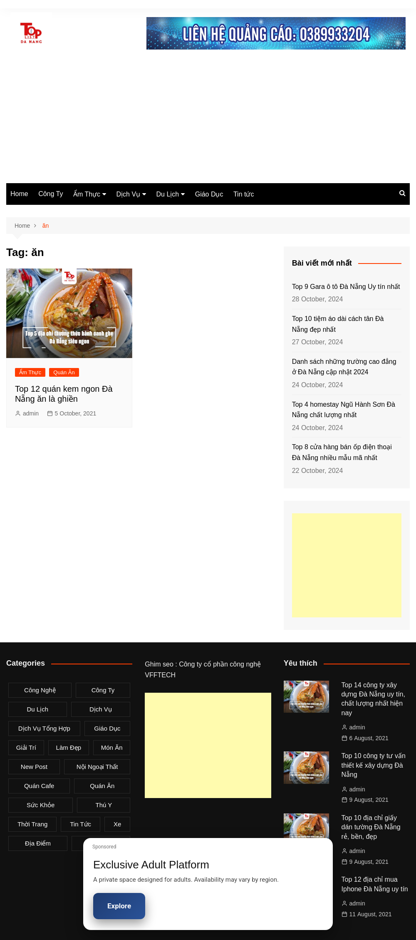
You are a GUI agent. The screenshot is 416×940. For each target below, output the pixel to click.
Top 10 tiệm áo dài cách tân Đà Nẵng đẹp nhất (338, 324)
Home (19, 193)
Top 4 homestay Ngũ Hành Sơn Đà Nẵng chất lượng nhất (343, 410)
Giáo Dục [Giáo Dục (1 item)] (107, 728)
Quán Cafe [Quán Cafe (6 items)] (39, 785)
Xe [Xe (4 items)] (117, 824)
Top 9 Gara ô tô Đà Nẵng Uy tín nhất (346, 286)
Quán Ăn (63, 372)
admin (31, 413)
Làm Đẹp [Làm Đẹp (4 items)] (69, 747)
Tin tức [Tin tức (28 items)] (80, 824)
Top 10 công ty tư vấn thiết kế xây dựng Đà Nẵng (374, 765)
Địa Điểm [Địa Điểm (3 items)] (38, 843)
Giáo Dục (209, 194)
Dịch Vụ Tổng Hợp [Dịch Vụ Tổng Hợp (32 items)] (44, 728)
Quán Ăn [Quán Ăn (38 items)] (102, 785)
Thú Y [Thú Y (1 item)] (104, 804)
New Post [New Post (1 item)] (34, 766)
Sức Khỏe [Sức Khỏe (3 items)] (40, 804)
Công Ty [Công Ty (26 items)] (103, 690)
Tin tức (243, 194)
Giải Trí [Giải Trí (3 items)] (26, 747)
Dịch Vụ (128, 194)
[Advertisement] (208, 120)
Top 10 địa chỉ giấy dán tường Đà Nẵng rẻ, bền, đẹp (371, 827)
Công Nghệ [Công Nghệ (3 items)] (40, 690)
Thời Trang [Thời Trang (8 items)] (32, 824)
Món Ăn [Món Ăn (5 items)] (112, 747)
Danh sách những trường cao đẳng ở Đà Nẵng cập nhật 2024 (344, 367)
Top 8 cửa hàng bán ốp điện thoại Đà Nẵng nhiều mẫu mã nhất (342, 452)
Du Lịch (167, 194)
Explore (119, 906)
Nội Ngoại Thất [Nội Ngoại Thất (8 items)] (97, 766)
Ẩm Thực (86, 194)
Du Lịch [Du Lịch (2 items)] (37, 709)
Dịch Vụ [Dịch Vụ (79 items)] (100, 709)
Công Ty (50, 193)
